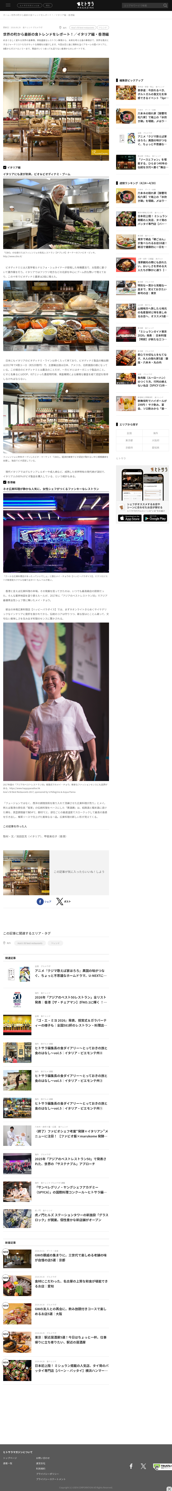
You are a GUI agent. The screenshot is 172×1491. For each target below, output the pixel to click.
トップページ (10, 1458)
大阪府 (155, 440)
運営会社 (40, 1463)
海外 (65, 27)
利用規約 (40, 1468)
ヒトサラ (121, 458)
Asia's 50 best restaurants (82, 27)
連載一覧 (7, 1463)
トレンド (103, 27)
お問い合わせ (43, 1458)
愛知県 (155, 447)
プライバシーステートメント (51, 1479)
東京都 (129, 440)
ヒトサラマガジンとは (29, 5)
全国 (129, 433)
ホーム (6, 14)
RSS (48, 5)
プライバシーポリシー (47, 1473)
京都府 (129, 447)
